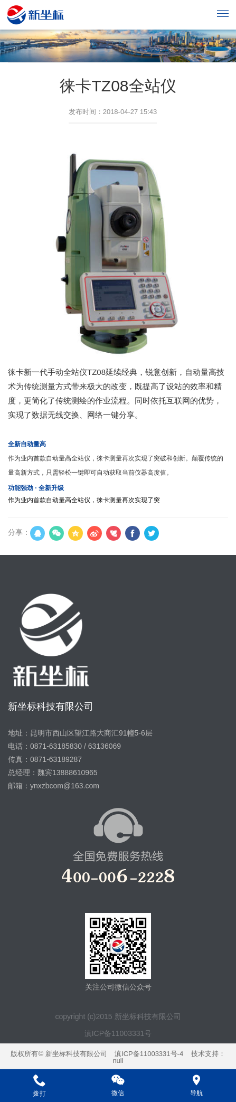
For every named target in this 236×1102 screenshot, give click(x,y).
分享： (19, 532)
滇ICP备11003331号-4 (149, 1053)
